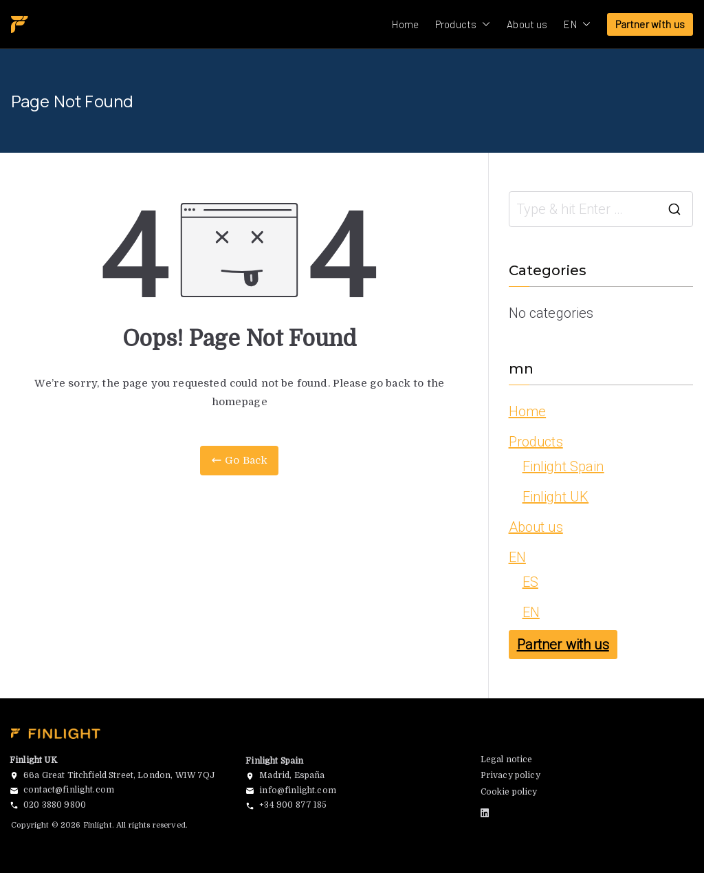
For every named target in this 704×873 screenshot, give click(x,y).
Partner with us (650, 24)
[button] (483, 24)
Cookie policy (509, 792)
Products (462, 24)
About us (527, 24)
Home (405, 24)
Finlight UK (555, 496)
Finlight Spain (563, 466)
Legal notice (507, 759)
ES (530, 582)
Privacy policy (510, 775)
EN (577, 24)
